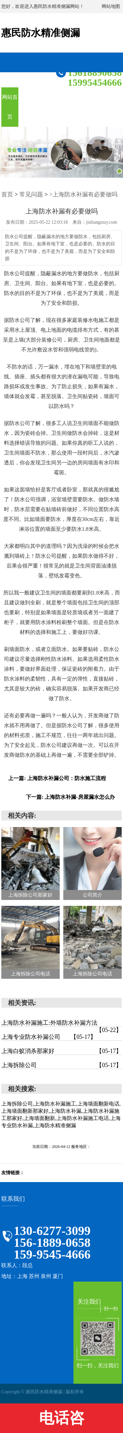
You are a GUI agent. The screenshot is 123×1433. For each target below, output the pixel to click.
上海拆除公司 (61, 1065)
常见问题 (31, 194)
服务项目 (27, 107)
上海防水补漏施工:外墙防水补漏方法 (61, 1023)
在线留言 (95, 107)
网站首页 (10, 107)
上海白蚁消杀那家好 (61, 1051)
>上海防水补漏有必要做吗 (83, 194)
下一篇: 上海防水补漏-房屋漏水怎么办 (70, 797)
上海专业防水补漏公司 (48, 1037)
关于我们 (44, 107)
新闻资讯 (61, 107)
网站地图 (111, 6)
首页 (7, 194)
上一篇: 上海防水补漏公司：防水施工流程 (57, 778)
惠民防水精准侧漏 (40, 32)
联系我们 (112, 107)
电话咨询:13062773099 (61, 1421)
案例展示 (78, 107)
